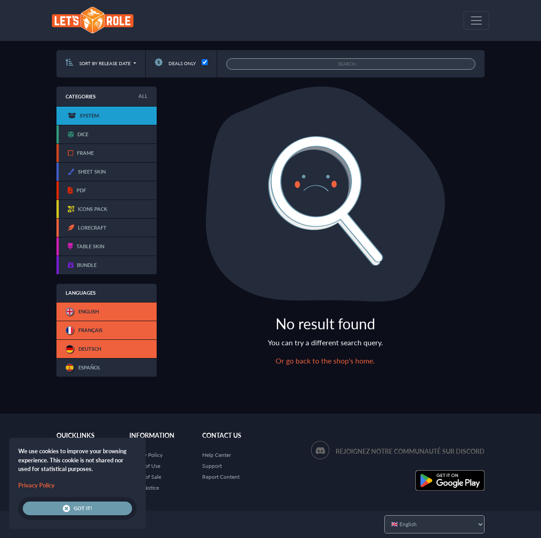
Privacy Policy (146, 454)
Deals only (175, 63)
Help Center (216, 454)
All (143, 96)
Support (212, 465)
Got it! (77, 508)
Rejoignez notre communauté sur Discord (410, 451)
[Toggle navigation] (476, 20)
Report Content (221, 476)
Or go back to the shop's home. (325, 360)
